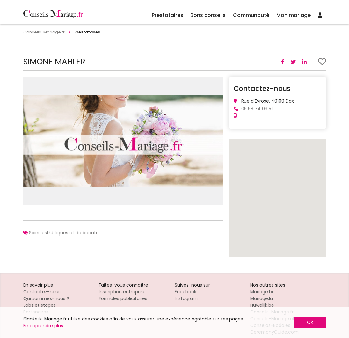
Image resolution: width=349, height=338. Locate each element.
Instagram (186, 298)
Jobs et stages (39, 305)
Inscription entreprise (122, 292)
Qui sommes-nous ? (46, 298)
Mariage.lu (261, 298)
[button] (217, 82)
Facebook (185, 292)
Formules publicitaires (123, 298)
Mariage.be (262, 292)
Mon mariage (293, 15)
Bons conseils (208, 15)
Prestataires (167, 15)
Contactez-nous (42, 292)
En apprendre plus (43, 325)
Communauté (251, 15)
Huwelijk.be (262, 305)
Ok (310, 322)
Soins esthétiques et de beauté (64, 233)
